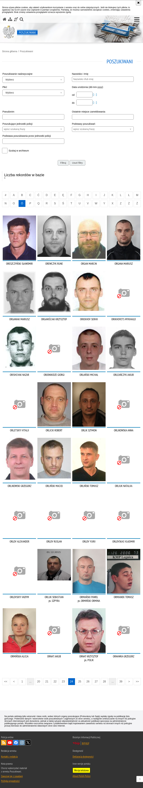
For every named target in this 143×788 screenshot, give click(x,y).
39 (120, 681)
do (73, 102)
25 (79, 681)
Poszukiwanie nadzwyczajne (17, 74)
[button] (136, 19)
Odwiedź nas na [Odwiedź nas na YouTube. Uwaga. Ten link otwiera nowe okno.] (10, 742)
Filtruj (63, 162)
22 (55, 681)
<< (4, 680)
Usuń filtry (77, 162)
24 (71, 681)
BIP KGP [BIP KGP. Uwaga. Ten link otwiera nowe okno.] (85, 743)
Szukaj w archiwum (19, 150)
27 (96, 681)
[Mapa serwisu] (10, 19)
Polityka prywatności (10, 781)
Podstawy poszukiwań (83, 123)
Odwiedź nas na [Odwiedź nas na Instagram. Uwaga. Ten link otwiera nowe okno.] (22, 742)
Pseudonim (8, 111)
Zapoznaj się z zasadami (12, 776)
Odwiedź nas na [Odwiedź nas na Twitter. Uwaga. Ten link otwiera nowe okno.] (28, 742)
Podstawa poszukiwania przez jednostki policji (26, 136)
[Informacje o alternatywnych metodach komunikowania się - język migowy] (16, 19)
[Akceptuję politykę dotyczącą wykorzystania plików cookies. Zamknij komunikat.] (138, 2)
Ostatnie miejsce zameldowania (88, 111)
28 (104, 681)
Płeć (4, 87)
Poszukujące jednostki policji (17, 123)
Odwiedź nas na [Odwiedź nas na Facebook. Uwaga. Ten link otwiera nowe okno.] (16, 742)
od (73, 95)
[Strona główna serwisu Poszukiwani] (4, 19)
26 (88, 681)
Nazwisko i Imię (80, 74)
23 (63, 681)
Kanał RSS (3, 742)
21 (46, 681)
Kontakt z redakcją (9, 756)
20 (38, 681)
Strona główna (9, 51)
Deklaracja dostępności (83, 756)
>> (136, 680)
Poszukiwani (26, 51)
